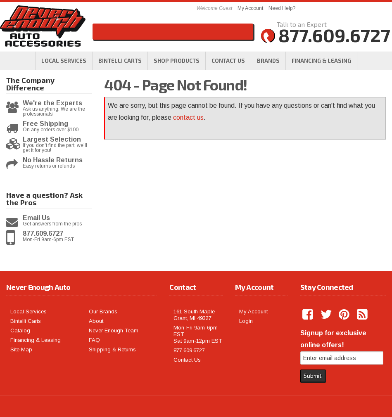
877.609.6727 (43, 233)
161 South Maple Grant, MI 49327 (194, 314)
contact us (188, 117)
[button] (176, 61)
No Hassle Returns (53, 160)
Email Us (36, 218)
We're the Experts (52, 103)
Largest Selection (52, 139)
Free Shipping (45, 124)
